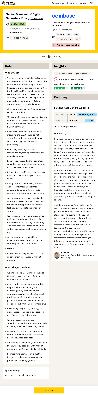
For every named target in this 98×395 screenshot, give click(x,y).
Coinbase (36, 18)
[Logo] (9, 3)
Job (40, 56)
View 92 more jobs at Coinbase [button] (21, 375)
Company (55, 56)
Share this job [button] (13, 370)
